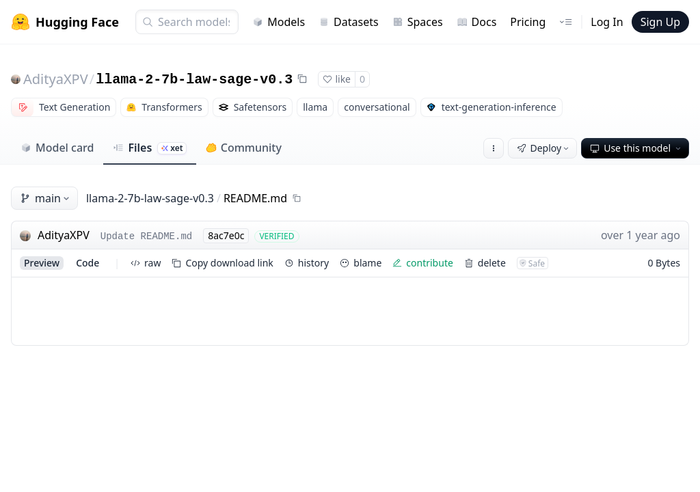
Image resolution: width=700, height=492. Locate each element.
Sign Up (660, 21)
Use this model (636, 147)
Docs (477, 21)
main (46, 198)
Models (278, 21)
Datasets (349, 21)
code (87, 262)
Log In (607, 21)
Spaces (417, 21)
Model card (57, 147)
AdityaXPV (55, 79)
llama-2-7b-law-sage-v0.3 (194, 79)
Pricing (528, 21)
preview (41, 262)
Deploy (544, 147)
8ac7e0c (226, 235)
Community (244, 147)
